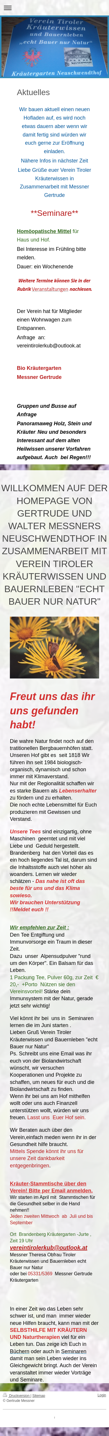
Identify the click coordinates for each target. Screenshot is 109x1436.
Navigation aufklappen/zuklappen (54, 7)
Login (102, 1395)
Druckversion (17, 1396)
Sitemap (38, 1396)
